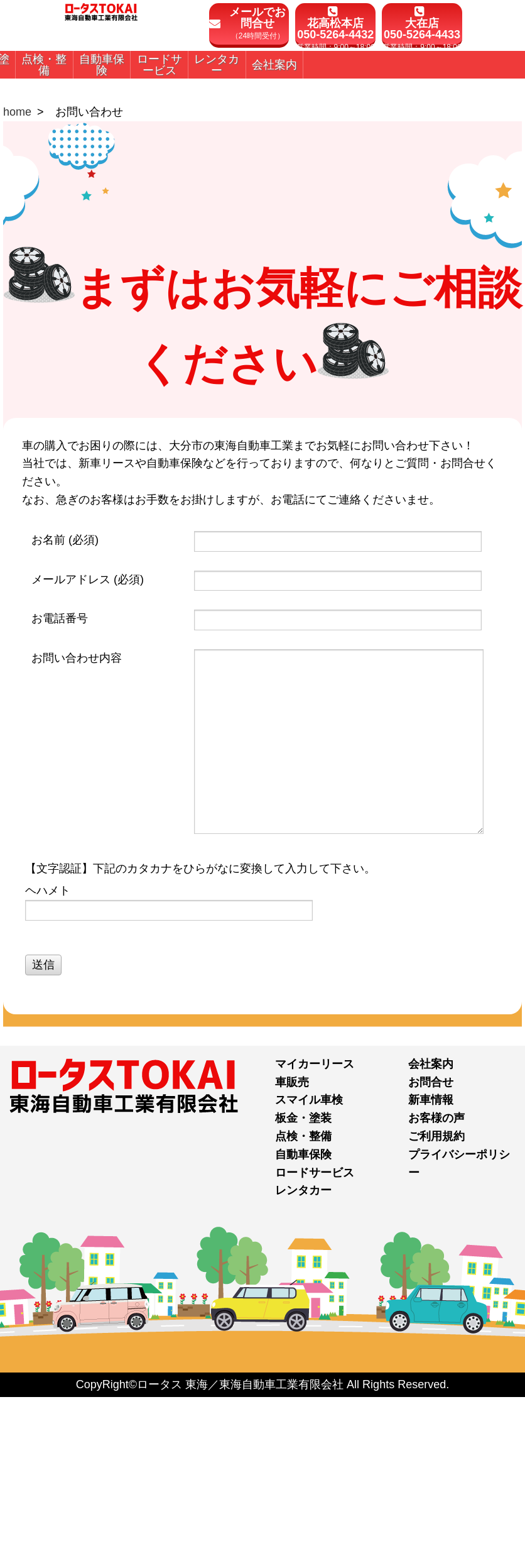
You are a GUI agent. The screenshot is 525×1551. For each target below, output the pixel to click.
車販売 (292, 1236)
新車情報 (430, 1255)
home (17, 267)
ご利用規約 (436, 1291)
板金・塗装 (303, 1273)
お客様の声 (436, 1273)
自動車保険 (303, 1309)
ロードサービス (314, 1327)
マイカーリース (314, 1219)
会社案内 (430, 1219)
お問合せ (430, 1236)
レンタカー (303, 1345)
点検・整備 (303, 1291)
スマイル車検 (309, 1255)
